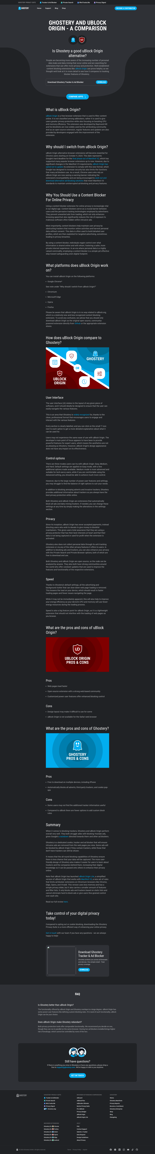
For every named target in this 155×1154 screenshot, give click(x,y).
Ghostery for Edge (50, 1137)
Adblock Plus (81, 1100)
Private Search (67, 2)
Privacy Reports (115, 1103)
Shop (64, 8)
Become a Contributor (125, 8)
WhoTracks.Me (83, 2)
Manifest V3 (86, 879)
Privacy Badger (81, 1111)
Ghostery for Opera (51, 1134)
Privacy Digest (100, 2)
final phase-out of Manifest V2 (86, 158)
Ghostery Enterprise (116, 1109)
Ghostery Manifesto (116, 1100)
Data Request (81, 1134)
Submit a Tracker (82, 1132)
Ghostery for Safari (51, 1132)
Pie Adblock (80, 1109)
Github (78, 323)
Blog (56, 8)
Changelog (113, 1117)
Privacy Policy (77, 1149)
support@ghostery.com (66, 1067)
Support (48, 8)
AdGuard (79, 1098)
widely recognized (81, 414)
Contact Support (82, 1129)
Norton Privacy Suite (83, 1106)
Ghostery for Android (51, 1140)
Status (112, 1098)
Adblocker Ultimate (83, 1103)
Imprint (85, 1149)
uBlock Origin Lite (86, 876)
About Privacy (81, 1140)
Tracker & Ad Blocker (48, 2)
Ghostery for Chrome (51, 1126)
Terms (69, 1149)
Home (39, 8)
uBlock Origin (81, 68)
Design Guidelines (82, 1137)
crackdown (64, 836)
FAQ (78, 1126)
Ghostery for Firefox (51, 1129)
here (66, 902)
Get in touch (51, 933)
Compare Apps (77, 96)
